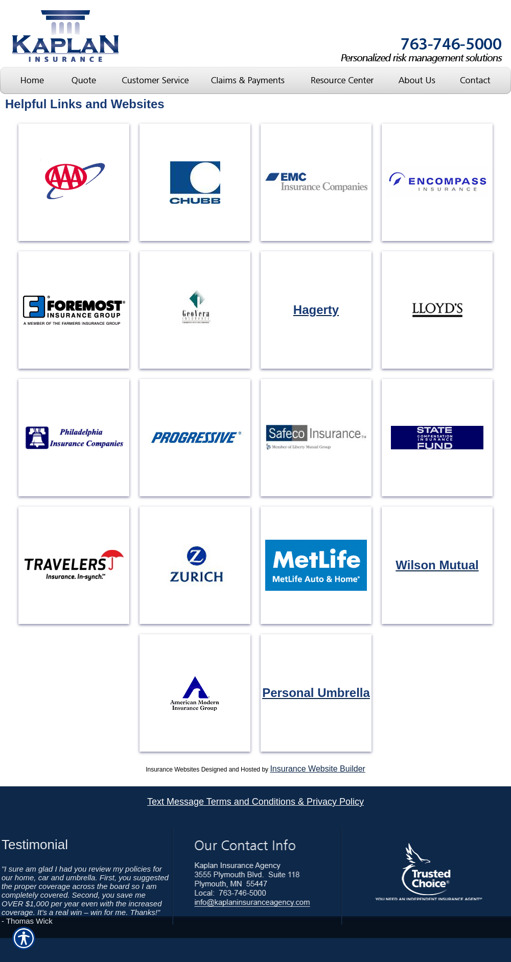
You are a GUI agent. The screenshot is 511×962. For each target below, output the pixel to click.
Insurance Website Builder (317, 768)
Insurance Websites (172, 769)
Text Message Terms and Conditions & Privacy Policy (255, 802)
